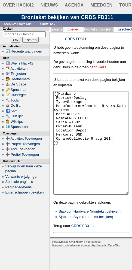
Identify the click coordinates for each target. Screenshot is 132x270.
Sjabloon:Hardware (74, 232)
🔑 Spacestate (17, 90)
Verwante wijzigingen (21, 176)
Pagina (57, 29)
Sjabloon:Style (70, 237)
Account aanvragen (18, 24)
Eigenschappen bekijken (24, 192)
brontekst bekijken (105, 232)
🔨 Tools (12, 100)
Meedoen (101, 5)
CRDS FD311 (76, 39)
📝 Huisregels (16, 95)
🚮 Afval (12, 111)
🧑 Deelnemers (17, 79)
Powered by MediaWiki (66, 265)
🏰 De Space (15, 84)
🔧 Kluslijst (14, 116)
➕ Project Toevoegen (22, 144)
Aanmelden (48, 24)
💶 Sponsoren (16, 127)
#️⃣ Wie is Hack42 (19, 63)
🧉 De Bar (13, 105)
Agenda (74, 5)
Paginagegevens (18, 187)
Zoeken (8, 28)
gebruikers (98, 67)
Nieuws (49, 5)
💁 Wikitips (14, 121)
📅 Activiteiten (16, 68)
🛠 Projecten (15, 74)
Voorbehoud (93, 262)
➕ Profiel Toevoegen (22, 154)
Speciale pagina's (19, 182)
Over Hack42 (18, 5)
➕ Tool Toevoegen (20, 149)
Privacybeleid (60, 262)
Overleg (73, 29)
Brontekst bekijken (98, 29)
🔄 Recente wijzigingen (23, 51)
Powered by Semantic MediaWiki (101, 265)
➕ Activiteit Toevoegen (23, 138)
